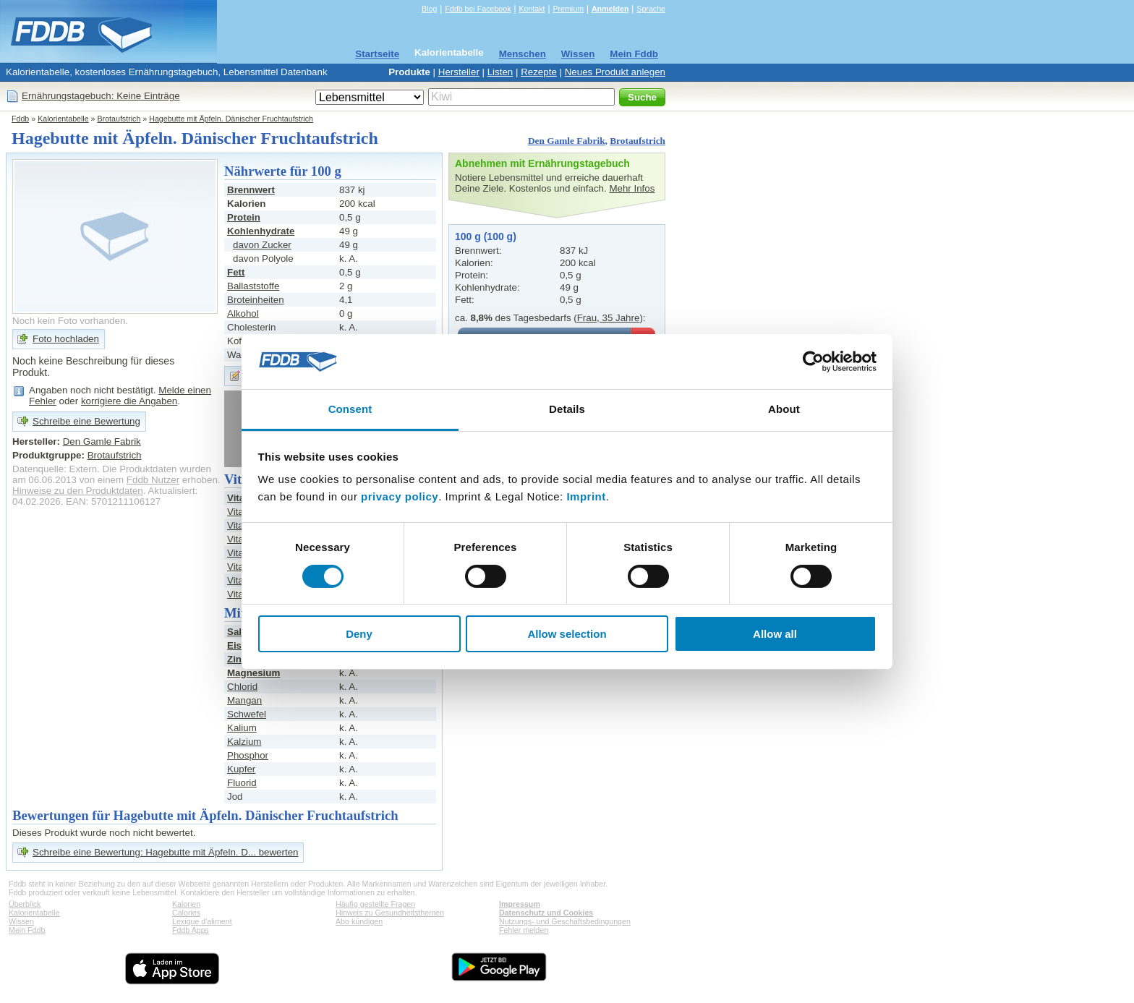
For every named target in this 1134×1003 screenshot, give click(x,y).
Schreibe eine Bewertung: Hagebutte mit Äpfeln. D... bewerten (165, 852)
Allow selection (566, 634)
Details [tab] (567, 409)
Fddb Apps (190, 930)
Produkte (409, 72)
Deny (359, 634)
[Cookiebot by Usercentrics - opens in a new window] (813, 361)
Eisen (240, 645)
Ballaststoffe (253, 286)
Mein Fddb (634, 53)
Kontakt (532, 8)
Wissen (578, 53)
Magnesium (253, 672)
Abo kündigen (359, 921)
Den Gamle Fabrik (566, 140)
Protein (243, 217)
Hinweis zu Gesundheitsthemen (390, 912)
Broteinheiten (255, 299)
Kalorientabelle (449, 52)
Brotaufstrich (119, 118)
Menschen (522, 53)
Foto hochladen (66, 338)
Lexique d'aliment (202, 921)
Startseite (377, 53)
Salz (237, 631)
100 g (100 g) (485, 236)
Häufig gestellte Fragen (375, 904)
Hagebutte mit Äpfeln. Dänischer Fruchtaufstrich (231, 118)
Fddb (20, 118)
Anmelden (610, 8)
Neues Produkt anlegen (615, 72)
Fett (235, 272)
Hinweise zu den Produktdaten (77, 490)
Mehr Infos (632, 188)
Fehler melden (523, 930)
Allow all (775, 634)
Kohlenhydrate (260, 231)
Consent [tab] (350, 409)
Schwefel (246, 714)
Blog (429, 8)
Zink (237, 659)
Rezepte (539, 72)
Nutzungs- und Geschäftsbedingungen (565, 921)
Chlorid (242, 686)
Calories (186, 912)
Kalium (242, 727)
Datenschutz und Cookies (546, 912)
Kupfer (241, 769)
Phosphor (247, 755)
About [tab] (784, 409)
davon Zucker (262, 244)
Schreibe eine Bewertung (86, 421)
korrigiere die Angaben (129, 401)
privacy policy (399, 496)
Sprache (650, 8)
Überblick (24, 904)
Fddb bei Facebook (478, 8)
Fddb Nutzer (153, 479)
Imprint (585, 496)
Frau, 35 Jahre (608, 317)
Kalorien (186, 904)
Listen (500, 72)
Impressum (519, 904)
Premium (568, 8)
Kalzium (244, 741)
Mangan (244, 700)
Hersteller (458, 72)
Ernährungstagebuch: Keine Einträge (101, 95)
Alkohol (243, 313)
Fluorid (242, 782)
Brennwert (251, 189)
